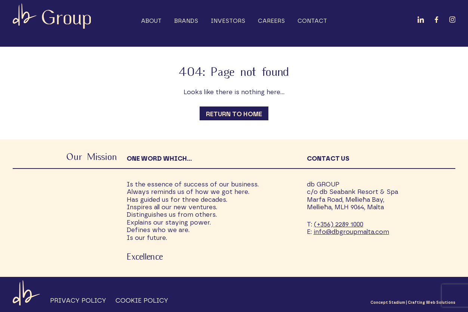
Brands (186, 21)
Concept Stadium (387, 303)
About (151, 21)
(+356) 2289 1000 (338, 224)
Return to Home (234, 114)
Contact (312, 21)
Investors (228, 21)
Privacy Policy (78, 300)
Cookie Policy (142, 300)
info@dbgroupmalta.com (351, 232)
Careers (271, 21)
